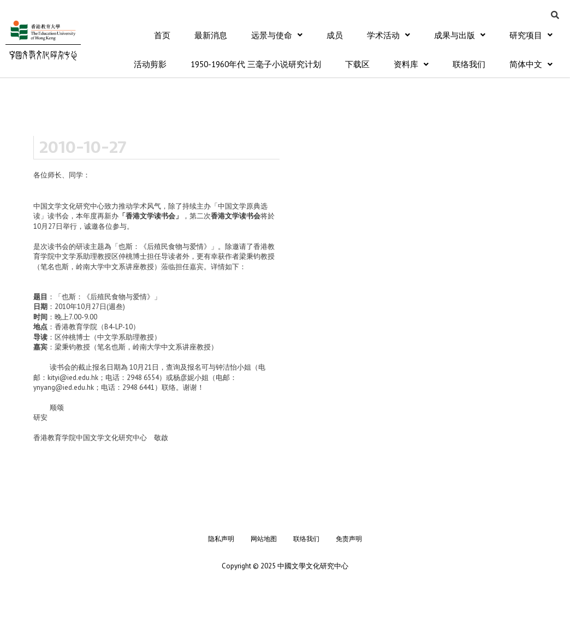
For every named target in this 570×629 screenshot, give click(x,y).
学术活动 (388, 35)
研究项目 (531, 35)
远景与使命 (276, 35)
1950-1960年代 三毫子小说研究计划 (256, 65)
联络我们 (469, 65)
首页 (162, 35)
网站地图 (264, 539)
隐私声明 (221, 539)
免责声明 (349, 539)
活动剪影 (150, 65)
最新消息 (210, 35)
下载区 (357, 65)
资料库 (411, 65)
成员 (334, 35)
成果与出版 (459, 35)
